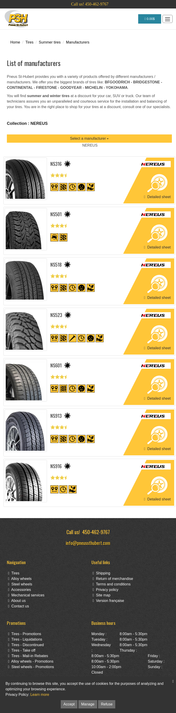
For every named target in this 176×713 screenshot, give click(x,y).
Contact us (18, 606)
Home (15, 42)
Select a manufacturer (89, 138)
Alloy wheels (20, 579)
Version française (108, 601)
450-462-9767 (96, 531)
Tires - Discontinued (26, 645)
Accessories (19, 590)
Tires (29, 42)
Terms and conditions (112, 584)
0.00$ (150, 19)
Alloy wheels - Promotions (30, 661)
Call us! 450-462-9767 (89, 4)
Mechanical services (26, 595)
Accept (69, 704)
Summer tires (49, 42)
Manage (87, 704)
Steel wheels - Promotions (31, 667)
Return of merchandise (113, 579)
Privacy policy (105, 590)
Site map (101, 595)
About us (17, 601)
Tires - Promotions (24, 634)
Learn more (39, 695)
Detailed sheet (157, 197)
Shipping (101, 573)
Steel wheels (20, 584)
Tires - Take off (21, 650)
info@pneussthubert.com (88, 542)
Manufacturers (77, 42)
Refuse (107, 704)
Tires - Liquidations (25, 639)
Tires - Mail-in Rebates (28, 656)
